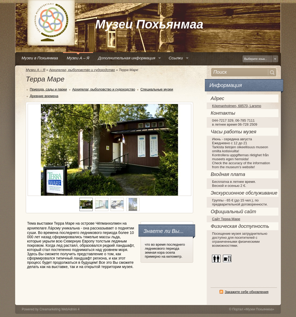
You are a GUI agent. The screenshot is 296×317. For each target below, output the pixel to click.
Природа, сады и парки (48, 89)
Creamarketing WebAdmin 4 (60, 309)
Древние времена (44, 96)
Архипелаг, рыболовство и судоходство (82, 70)
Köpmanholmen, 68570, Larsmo (236, 106)
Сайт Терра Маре (226, 219)
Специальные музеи (156, 89)
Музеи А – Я (35, 70)
